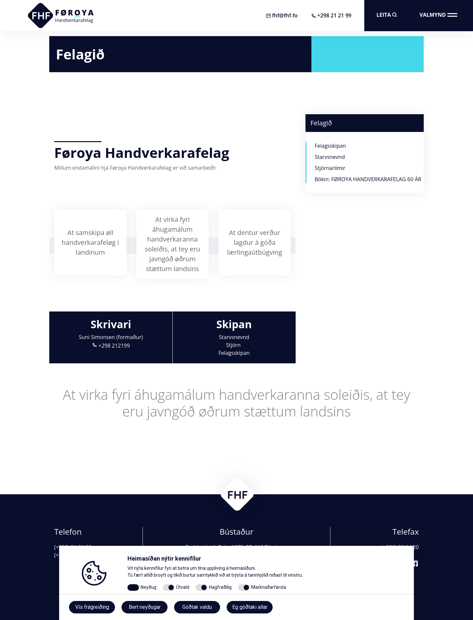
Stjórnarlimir (330, 168)
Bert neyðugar (145, 607)
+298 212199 (111, 345)
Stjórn (234, 345)
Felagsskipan (234, 352)
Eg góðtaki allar (249, 607)
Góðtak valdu (197, 607)
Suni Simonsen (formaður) (111, 337)
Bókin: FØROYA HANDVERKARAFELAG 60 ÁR (368, 179)
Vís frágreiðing (92, 607)
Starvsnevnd (234, 337)
